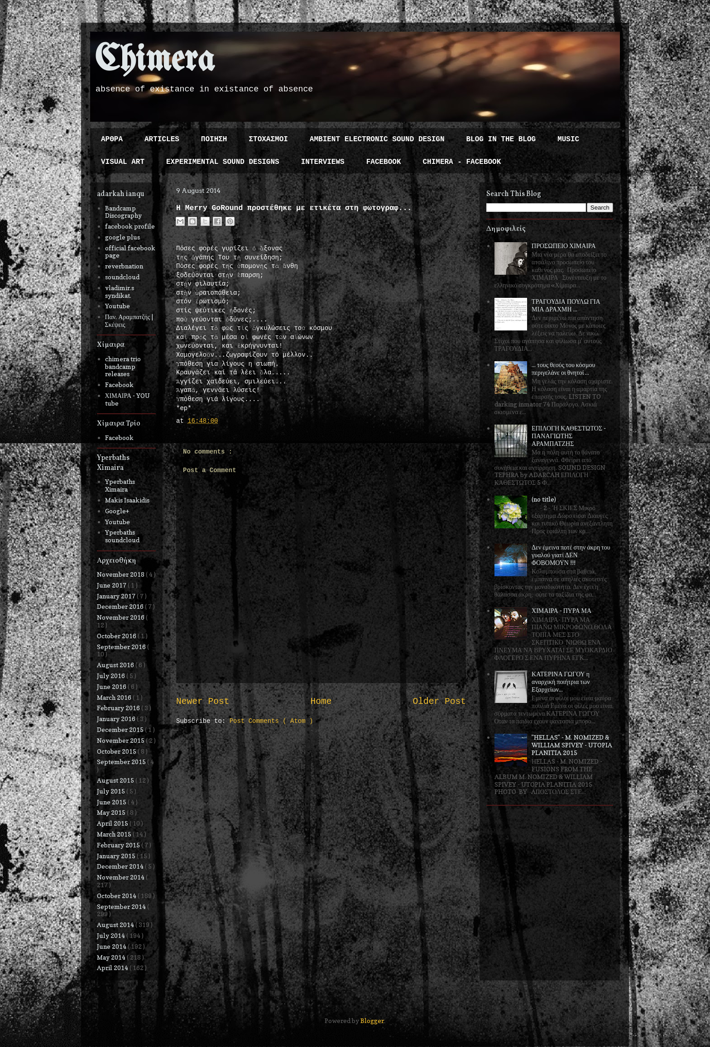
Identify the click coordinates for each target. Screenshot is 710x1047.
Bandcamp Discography (123, 212)
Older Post (439, 702)
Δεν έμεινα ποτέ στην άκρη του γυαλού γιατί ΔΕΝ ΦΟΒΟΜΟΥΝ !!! (571, 554)
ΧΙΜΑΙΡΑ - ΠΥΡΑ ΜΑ (561, 610)
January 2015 (117, 856)
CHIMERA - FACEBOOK (461, 162)
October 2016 (117, 636)
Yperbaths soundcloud (122, 536)
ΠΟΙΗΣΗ (214, 139)
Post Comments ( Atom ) (271, 721)
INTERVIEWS (323, 162)
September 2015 (122, 761)
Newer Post (203, 702)
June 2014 (112, 946)
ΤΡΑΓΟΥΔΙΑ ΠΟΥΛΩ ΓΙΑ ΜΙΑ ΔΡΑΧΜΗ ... (566, 305)
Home (320, 702)
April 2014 (113, 967)
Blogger (372, 1020)
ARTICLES (161, 139)
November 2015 (121, 740)
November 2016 (121, 617)
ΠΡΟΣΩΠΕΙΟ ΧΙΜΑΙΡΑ (564, 245)
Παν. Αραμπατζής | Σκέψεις (129, 320)
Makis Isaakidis (127, 500)
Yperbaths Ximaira (120, 485)
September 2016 (122, 646)
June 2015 (112, 802)
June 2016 (112, 686)
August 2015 (116, 780)
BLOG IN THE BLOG (501, 139)
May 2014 (112, 957)
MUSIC (568, 139)
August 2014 (116, 924)
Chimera (155, 60)
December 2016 (121, 606)
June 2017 (112, 585)
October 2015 (117, 751)
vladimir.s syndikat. (119, 291)
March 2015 (115, 834)
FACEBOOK (383, 162)
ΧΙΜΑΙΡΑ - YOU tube (127, 399)
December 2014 (121, 866)
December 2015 (121, 729)
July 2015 (111, 791)
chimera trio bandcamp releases (123, 366)
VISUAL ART (122, 162)
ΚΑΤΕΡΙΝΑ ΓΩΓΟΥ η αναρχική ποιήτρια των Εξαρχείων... (561, 681)
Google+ (117, 511)
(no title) (544, 499)
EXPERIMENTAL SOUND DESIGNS (222, 162)
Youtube (117, 306)
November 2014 (121, 877)
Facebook (119, 384)
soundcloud (122, 277)
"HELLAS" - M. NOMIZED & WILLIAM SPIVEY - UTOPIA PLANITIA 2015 (572, 744)
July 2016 (111, 675)
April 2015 (113, 823)
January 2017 (117, 596)
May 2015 (112, 812)
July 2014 (111, 935)
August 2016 (116, 665)
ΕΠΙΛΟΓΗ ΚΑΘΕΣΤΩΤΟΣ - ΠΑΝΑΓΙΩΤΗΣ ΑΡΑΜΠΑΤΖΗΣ (569, 435)
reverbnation (124, 266)
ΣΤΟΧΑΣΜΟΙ (268, 139)
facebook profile (130, 226)
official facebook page (130, 251)
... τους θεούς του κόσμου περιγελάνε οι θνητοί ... (563, 368)
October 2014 (117, 895)
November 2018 (121, 574)
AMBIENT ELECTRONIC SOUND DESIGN (377, 139)
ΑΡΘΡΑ (112, 139)
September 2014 (122, 906)
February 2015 (119, 845)
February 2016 (119, 708)
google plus (122, 237)
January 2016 (117, 718)
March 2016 (115, 697)
